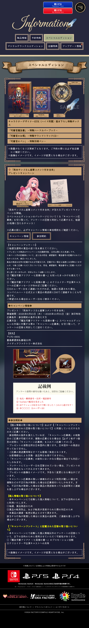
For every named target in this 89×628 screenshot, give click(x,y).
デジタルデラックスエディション (25, 46)
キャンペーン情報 (19, 236)
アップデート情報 (72, 45)
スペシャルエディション (59, 38)
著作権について (25, 607)
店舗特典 (53, 46)
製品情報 (22, 38)
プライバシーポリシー (44, 607)
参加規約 (41, 236)
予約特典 (36, 38)
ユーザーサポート (62, 607)
